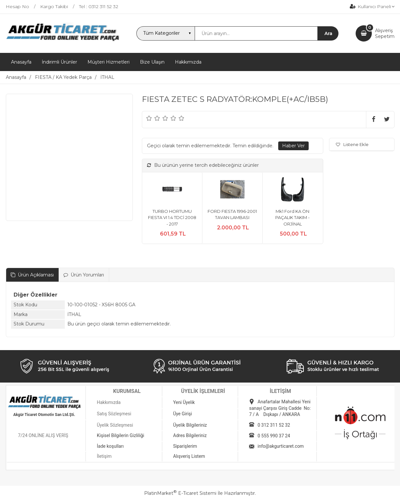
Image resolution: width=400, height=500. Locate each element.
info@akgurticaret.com (280, 446)
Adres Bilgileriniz (190, 435)
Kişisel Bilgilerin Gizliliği (120, 435)
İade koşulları (110, 446)
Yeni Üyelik (184, 402)
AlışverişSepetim (384, 33)
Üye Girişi (182, 413)
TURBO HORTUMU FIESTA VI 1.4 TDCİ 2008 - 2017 (172, 217)
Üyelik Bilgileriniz (190, 425)
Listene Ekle (352, 144)
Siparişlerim (185, 446)
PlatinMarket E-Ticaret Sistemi (180, 493)
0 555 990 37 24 (273, 435)
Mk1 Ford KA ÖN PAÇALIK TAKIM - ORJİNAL (292, 217)
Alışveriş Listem (189, 456)
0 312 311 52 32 (273, 425)
